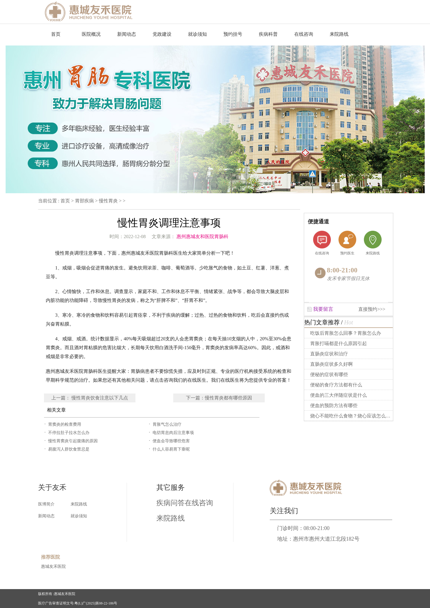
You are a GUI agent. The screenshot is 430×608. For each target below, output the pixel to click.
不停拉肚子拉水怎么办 (68, 432)
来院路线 (339, 34)
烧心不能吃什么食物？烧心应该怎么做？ (352, 415)
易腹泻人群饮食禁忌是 (68, 449)
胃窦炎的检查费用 (64, 424)
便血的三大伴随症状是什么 (338, 395)
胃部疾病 (84, 200)
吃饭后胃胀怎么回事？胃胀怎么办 (345, 333)
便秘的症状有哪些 (329, 374)
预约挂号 (232, 34)
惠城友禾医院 (53, 566)
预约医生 (347, 253)
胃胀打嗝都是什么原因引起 (338, 343)
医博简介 (46, 504)
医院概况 (91, 34)
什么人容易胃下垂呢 (171, 449)
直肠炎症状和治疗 (329, 353)
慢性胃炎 (108, 200)
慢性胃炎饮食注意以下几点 (99, 397)
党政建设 (162, 34)
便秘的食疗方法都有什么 (336, 384)
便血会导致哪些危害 (171, 441)
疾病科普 (268, 34)
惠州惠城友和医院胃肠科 (202, 236)
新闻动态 (126, 34)
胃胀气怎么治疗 (167, 424)
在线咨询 (303, 34)
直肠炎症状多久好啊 (331, 364)
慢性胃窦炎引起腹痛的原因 (73, 441)
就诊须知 (197, 34)
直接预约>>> (371, 309)
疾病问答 (170, 503)
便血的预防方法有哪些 (333, 405)
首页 (56, 34)
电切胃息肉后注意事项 (173, 432)
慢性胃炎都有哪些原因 (228, 397)
